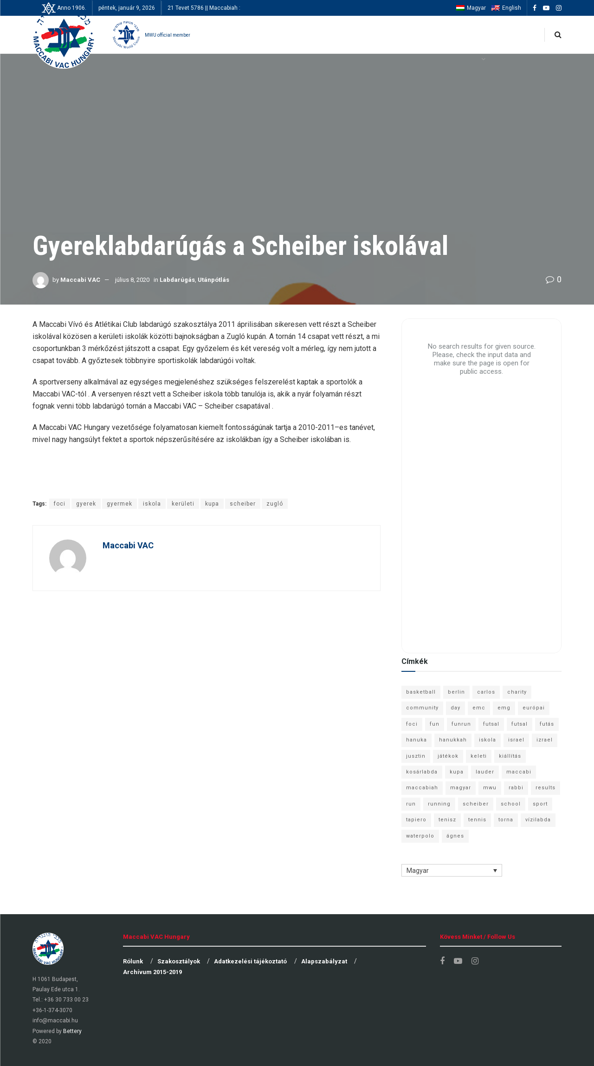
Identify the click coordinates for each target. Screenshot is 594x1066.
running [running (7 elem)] (439, 804)
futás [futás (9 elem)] (547, 724)
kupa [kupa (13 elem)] (457, 772)
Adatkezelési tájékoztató (250, 961)
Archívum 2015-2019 (152, 971)
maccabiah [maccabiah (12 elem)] (422, 788)
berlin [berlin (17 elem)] (456, 692)
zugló (274, 503)
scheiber (243, 503)
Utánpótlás (213, 279)
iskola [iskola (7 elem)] (487, 740)
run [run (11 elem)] (411, 804)
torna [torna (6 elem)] (505, 820)
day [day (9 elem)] (455, 708)
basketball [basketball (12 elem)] (421, 692)
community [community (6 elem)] (422, 708)
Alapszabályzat (324, 961)
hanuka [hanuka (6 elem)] (416, 740)
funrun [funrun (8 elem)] (461, 724)
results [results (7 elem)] (545, 788)
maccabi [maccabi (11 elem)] (518, 772)
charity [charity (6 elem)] (517, 692)
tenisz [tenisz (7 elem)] (447, 820)
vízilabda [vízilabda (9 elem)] (538, 820)
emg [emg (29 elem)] (503, 708)
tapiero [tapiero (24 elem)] (416, 820)
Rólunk (133, 961)
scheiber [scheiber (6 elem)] (476, 804)
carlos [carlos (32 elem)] (486, 692)
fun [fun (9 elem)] (434, 724)
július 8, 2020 (132, 279)
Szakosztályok (178, 961)
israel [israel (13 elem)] (516, 740)
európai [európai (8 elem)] (534, 708)
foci (59, 503)
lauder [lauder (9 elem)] (485, 772)
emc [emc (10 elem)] (478, 708)
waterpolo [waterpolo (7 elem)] (420, 836)
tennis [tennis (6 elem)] (477, 820)
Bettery (72, 1031)
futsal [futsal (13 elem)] (491, 724)
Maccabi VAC (80, 279)
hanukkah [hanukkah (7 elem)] (453, 740)
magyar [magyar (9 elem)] (460, 788)
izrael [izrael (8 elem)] (544, 740)
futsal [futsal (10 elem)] (519, 724)
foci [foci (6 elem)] (412, 724)
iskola (152, 503)
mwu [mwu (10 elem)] (490, 788)
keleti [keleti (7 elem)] (479, 756)
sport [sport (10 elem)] (540, 804)
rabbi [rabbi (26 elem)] (516, 788)
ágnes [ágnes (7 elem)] (455, 836)
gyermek (119, 503)
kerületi (183, 503)
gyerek (86, 503)
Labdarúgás (177, 279)
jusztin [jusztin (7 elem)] (416, 756)
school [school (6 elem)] (511, 804)
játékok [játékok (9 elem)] (448, 756)
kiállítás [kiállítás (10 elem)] (510, 756)
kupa (212, 503)
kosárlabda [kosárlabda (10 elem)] (422, 772)
